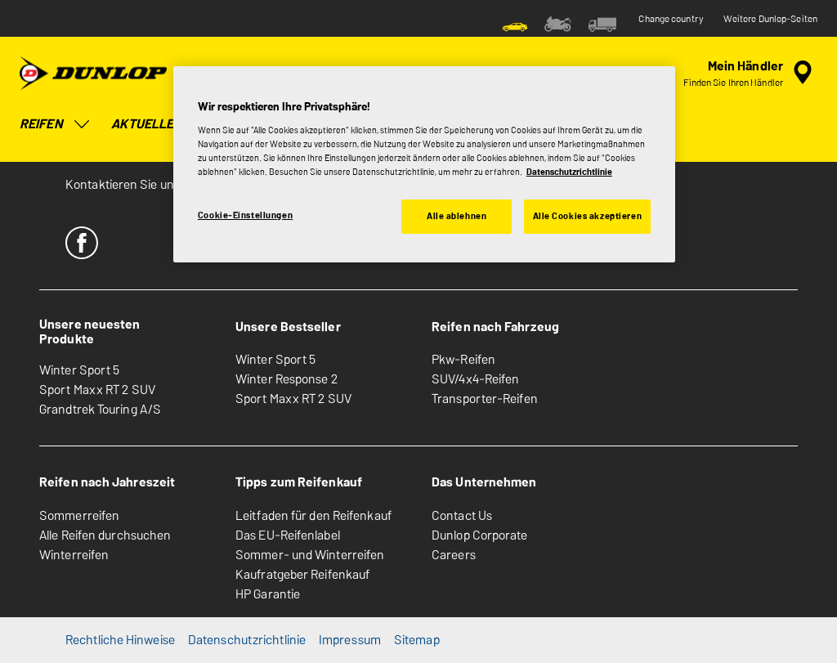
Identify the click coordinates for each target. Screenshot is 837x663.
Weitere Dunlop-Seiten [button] (770, 19)
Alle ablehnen (456, 216)
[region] (424, 164)
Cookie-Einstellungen (245, 215)
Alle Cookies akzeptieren (587, 216)
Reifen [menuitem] (56, 124)
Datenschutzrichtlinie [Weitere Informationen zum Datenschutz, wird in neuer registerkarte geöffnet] (569, 171)
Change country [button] (670, 19)
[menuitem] (515, 23)
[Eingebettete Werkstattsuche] (750, 72)
